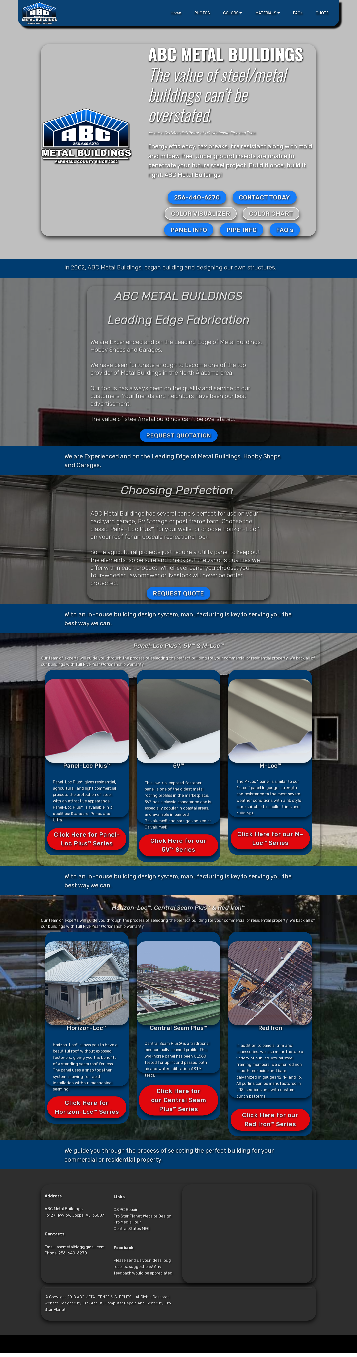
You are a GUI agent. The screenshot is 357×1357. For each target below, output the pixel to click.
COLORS (230, 13)
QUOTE (322, 13)
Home (176, 13)
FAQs (297, 13)
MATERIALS (265, 13)
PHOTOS (202, 13)
